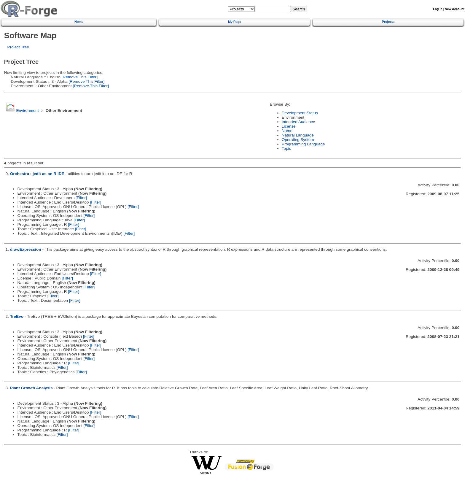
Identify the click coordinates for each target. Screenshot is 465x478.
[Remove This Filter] (79, 77)
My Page (234, 21)
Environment (27, 110)
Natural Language (298, 135)
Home (78, 21)
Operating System (298, 139)
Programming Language (303, 144)
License (289, 126)
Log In (437, 9)
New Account (454, 9)
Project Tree (18, 47)
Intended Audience (298, 122)
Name (287, 130)
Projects (388, 21)
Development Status (300, 113)
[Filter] (81, 198)
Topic (286, 148)
